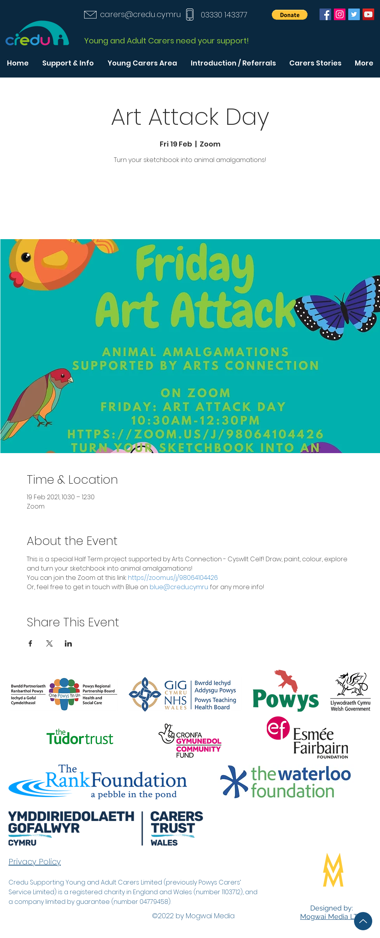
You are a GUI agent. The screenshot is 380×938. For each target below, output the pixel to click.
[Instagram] (339, 14)
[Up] (363, 921)
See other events (190, 202)
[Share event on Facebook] (30, 643)
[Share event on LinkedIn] (68, 643)
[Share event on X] (49, 643)
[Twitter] (354, 14)
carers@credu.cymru (140, 14)
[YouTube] (368, 14)
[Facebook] (325, 14)
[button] (289, 15)
